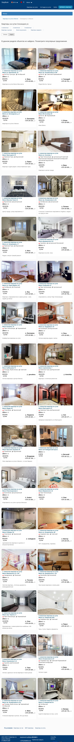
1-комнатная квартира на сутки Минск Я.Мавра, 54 (12, 531)
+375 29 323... (30, 164)
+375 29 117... (66, 626)
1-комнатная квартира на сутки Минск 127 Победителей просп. (48, 448)
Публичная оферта (37, 739)
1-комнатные (5, 27)
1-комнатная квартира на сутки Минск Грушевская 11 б (12, 660)
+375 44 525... (30, 294)
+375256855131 (25, 741)
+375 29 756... (66, 294)
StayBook (5, 2)
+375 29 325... (30, 417)
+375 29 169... (30, 670)
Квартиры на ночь (40, 728)
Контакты (35, 737)
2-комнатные (16, 27)
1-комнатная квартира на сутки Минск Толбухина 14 (48, 284)
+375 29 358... (30, 208)
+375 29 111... (66, 456)
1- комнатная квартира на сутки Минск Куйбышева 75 (12, 367)
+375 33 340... (66, 499)
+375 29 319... (30, 120)
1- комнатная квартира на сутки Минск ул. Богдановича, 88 (48, 531)
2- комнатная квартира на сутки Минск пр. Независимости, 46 (12, 701)
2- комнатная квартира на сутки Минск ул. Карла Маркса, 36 (12, 284)
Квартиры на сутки (32, 7)
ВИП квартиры (29, 728)
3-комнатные (27, 27)
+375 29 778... (66, 711)
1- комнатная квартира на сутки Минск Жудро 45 (12, 407)
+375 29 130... (30, 252)
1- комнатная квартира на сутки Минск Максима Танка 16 (12, 199)
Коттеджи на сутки (45, 7)
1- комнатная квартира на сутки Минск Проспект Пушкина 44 (12, 448)
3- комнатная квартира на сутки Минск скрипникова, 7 (48, 367)
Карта (11, 34)
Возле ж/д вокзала (21, 30)
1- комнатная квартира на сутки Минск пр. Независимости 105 (48, 71)
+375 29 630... (30, 81)
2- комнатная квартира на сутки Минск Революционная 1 (12, 490)
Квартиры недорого (36, 30)
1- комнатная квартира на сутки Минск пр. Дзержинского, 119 (48, 572)
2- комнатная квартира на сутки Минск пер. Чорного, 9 (12, 613)
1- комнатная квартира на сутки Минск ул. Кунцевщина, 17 (12, 243)
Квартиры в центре (7, 30)
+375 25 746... (30, 458)
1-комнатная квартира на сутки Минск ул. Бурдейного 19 (48, 325)
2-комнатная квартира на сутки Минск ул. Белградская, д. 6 (12, 113)
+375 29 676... (66, 541)
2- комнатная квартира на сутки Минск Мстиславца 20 (48, 113)
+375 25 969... (30, 335)
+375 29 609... (66, 122)
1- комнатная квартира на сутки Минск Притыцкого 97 (12, 154)
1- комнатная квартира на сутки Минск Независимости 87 (48, 658)
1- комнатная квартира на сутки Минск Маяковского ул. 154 (12, 572)
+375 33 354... (30, 499)
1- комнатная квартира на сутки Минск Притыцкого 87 (48, 407)
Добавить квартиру (65, 7)
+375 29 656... (30, 582)
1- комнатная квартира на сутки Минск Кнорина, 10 (12, 325)
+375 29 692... (66, 335)
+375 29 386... (66, 582)
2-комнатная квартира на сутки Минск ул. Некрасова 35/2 (48, 616)
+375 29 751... (66, 81)
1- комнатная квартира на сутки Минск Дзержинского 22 (48, 240)
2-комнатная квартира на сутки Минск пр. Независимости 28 (48, 199)
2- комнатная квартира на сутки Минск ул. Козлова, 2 (48, 154)
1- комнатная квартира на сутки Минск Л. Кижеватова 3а (48, 701)
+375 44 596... (66, 208)
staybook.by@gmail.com (28, 737)
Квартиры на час (18, 728)
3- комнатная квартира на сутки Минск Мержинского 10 (48, 490)
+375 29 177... (66, 417)
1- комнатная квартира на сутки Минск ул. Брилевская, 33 (12, 71)
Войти (55, 7)
